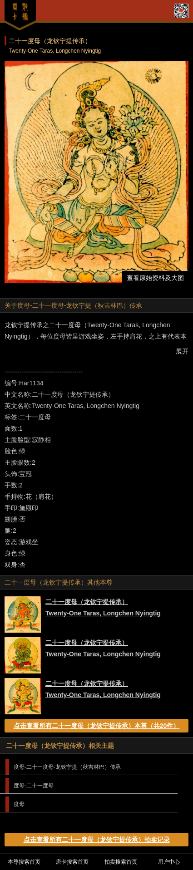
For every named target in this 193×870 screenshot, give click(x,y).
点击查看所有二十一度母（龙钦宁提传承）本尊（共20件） (97, 725)
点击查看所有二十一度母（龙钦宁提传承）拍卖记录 (97, 839)
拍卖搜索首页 (120, 862)
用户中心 (169, 862)
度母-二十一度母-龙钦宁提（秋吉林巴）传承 (67, 767)
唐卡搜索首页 (72, 862)
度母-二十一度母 (34, 785)
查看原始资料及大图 (155, 277)
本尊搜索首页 (24, 862)
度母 (19, 804)
